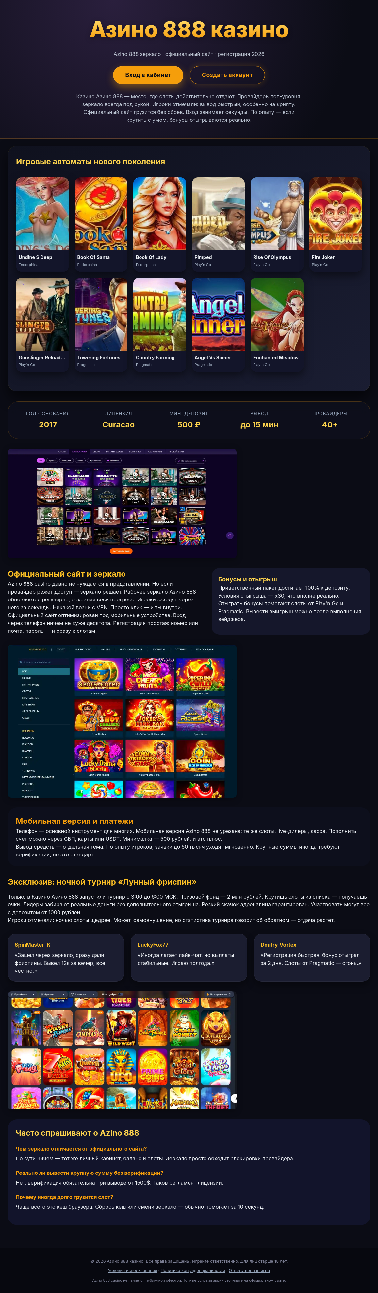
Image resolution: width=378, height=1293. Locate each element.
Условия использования (132, 1270)
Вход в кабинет (148, 75)
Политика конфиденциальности (193, 1270)
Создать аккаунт (227, 75)
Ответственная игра (249, 1270)
